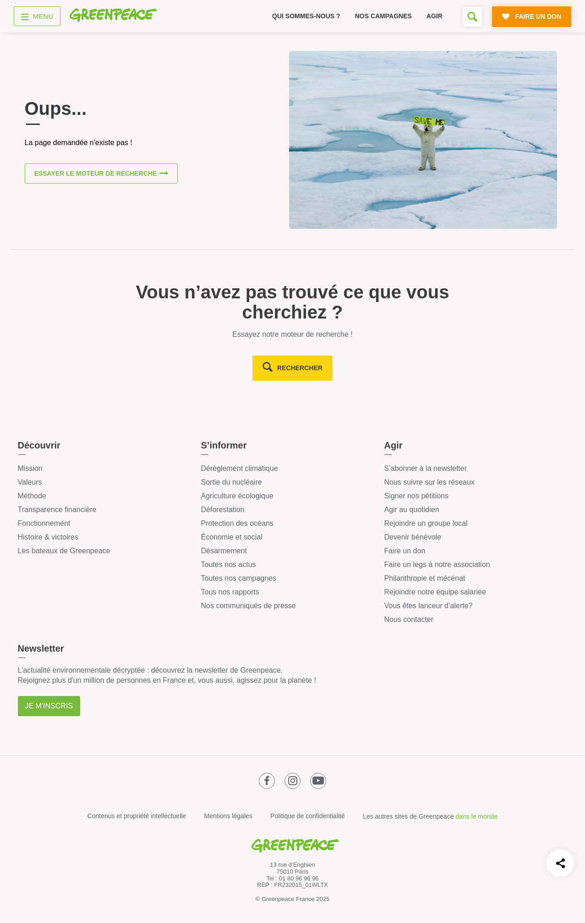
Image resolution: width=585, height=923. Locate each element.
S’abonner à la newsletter (425, 468)
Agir (434, 16)
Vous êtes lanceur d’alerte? (428, 606)
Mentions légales (228, 816)
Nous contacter (408, 619)
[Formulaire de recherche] (472, 17)
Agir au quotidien (411, 509)
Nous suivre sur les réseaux (429, 482)
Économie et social (231, 537)
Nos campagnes (383, 16)
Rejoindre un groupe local (425, 523)
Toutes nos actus (228, 564)
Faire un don (404, 551)
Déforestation (222, 509)
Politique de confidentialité (307, 816)
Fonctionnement (44, 523)
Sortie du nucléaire (231, 482)
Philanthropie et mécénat (424, 578)
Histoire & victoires (48, 537)
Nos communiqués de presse (248, 606)
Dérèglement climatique (239, 468)
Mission (30, 468)
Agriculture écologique (237, 496)
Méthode (32, 496)
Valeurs (30, 482)
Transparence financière (57, 509)
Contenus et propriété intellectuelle (136, 816)
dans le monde (477, 816)
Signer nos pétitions (416, 496)
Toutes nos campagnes (238, 578)
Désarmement (223, 551)
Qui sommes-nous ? (306, 16)
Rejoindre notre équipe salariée (435, 592)
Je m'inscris (49, 706)
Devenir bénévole (412, 537)
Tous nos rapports (230, 592)
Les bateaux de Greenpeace (64, 551)
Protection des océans (237, 523)
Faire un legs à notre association (437, 564)
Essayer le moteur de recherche (95, 173)
